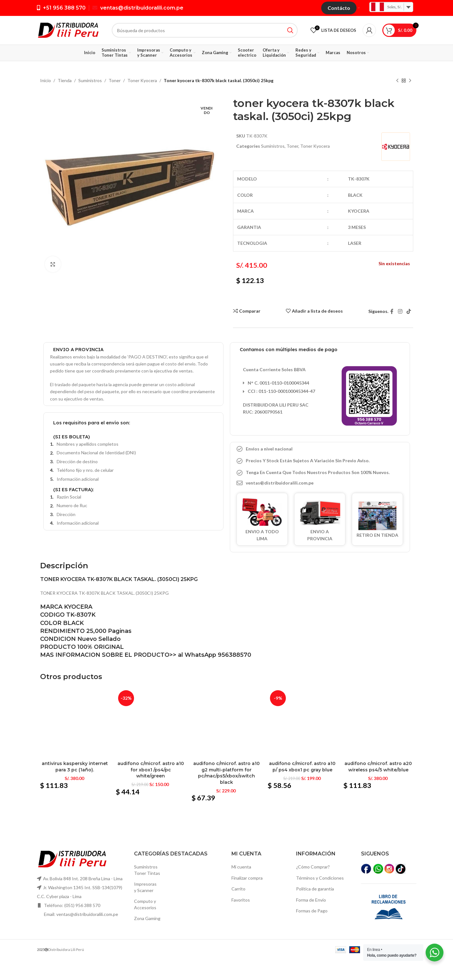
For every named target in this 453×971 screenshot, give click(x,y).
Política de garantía (315, 888)
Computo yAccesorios (145, 904)
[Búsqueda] (205, 30)
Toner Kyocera (142, 80)
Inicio (45, 80)
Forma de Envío (311, 900)
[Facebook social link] (392, 311)
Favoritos (240, 900)
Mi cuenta (241, 866)
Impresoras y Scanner (145, 887)
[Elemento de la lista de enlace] (320, 482)
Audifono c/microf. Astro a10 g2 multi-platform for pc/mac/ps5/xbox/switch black (226, 773)
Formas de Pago (312, 910)
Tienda (65, 80)
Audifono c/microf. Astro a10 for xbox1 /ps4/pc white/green (150, 770)
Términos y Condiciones (320, 878)
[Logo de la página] (68, 29)
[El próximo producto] (410, 81)
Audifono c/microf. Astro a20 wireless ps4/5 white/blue (378, 767)
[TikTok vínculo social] (408, 311)
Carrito (238, 888)
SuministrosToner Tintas (147, 870)
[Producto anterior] (397, 81)
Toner (115, 80)
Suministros (90, 80)
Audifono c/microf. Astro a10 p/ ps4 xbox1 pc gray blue (302, 767)
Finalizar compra (247, 878)
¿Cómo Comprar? (313, 866)
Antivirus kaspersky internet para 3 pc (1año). (75, 767)
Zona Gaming (147, 918)
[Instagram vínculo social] (400, 311)
